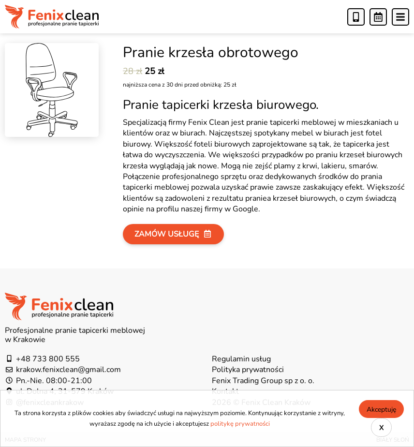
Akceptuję (381, 409)
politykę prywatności (240, 423)
